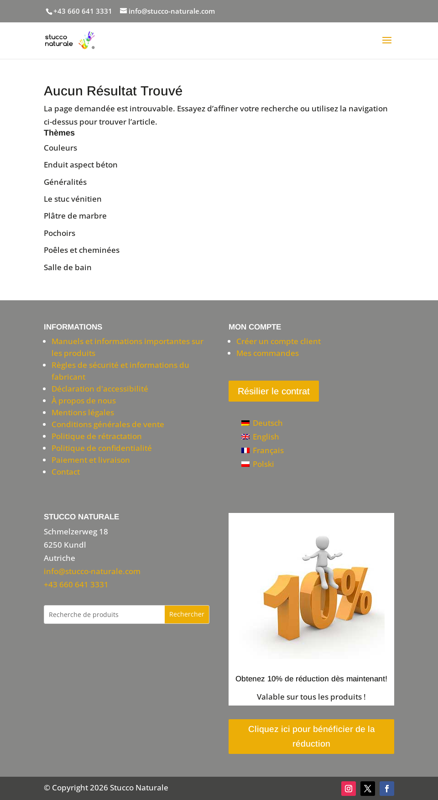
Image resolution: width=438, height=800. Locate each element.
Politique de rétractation (97, 436)
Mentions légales (83, 412)
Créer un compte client (278, 341)
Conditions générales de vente (108, 424)
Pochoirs (59, 233)
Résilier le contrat (274, 391)
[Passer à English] (262, 436)
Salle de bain (68, 267)
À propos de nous (84, 400)
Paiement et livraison (91, 460)
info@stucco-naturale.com (92, 571)
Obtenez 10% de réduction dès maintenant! (311, 679)
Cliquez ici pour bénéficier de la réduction (311, 736)
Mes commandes (267, 353)
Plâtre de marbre (75, 215)
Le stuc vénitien (73, 198)
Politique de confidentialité (102, 448)
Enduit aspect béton (81, 164)
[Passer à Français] (262, 450)
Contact (66, 471)
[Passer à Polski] (262, 464)
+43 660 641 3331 (82, 11)
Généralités (65, 182)
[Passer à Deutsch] (262, 422)
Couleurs (60, 147)
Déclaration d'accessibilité (100, 388)
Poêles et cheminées (82, 250)
